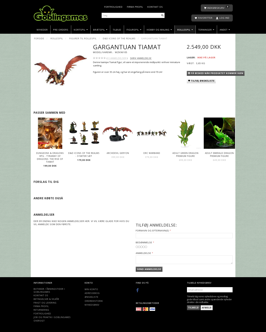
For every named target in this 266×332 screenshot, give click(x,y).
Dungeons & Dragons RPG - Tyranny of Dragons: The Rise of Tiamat (50, 157)
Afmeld (206, 307)
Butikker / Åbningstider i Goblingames (49, 290)
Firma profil (135, 6)
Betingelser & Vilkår (46, 299)
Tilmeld (193, 307)
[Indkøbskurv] (216, 8)
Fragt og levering (45, 302)
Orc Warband (151, 153)
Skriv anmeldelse (140, 58)
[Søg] (162, 15)
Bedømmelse (144, 242)
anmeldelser (117, 58)
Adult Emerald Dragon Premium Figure (219, 154)
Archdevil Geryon (118, 153)
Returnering (41, 309)
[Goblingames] (60, 13)
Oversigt (39, 320)
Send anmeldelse (149, 269)
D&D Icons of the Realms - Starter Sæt (84, 154)
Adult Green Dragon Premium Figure (185, 154)
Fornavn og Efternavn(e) (152, 230)
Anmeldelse (143, 253)
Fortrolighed (113, 6)
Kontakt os (155, 6)
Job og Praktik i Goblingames (52, 317)
